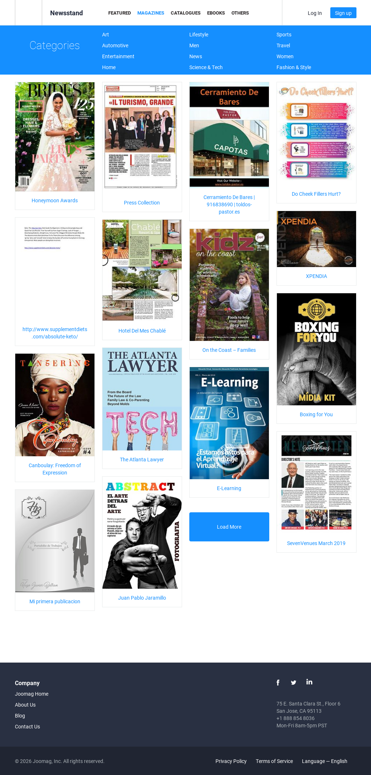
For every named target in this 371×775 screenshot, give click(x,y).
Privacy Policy (231, 761)
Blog (20, 715)
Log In (315, 12)
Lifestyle (198, 34)
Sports (284, 34)
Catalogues (186, 12)
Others (240, 12)
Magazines (150, 12)
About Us (25, 704)
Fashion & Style (294, 67)
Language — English (329, 761)
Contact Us (27, 726)
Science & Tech (206, 67)
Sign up (343, 12)
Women (285, 56)
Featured (119, 12)
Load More (229, 526)
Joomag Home (31, 693)
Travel (283, 45)
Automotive (115, 45)
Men (194, 45)
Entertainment (118, 56)
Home (109, 67)
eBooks (216, 12)
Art (105, 34)
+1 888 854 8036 (296, 718)
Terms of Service (274, 761)
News (195, 56)
